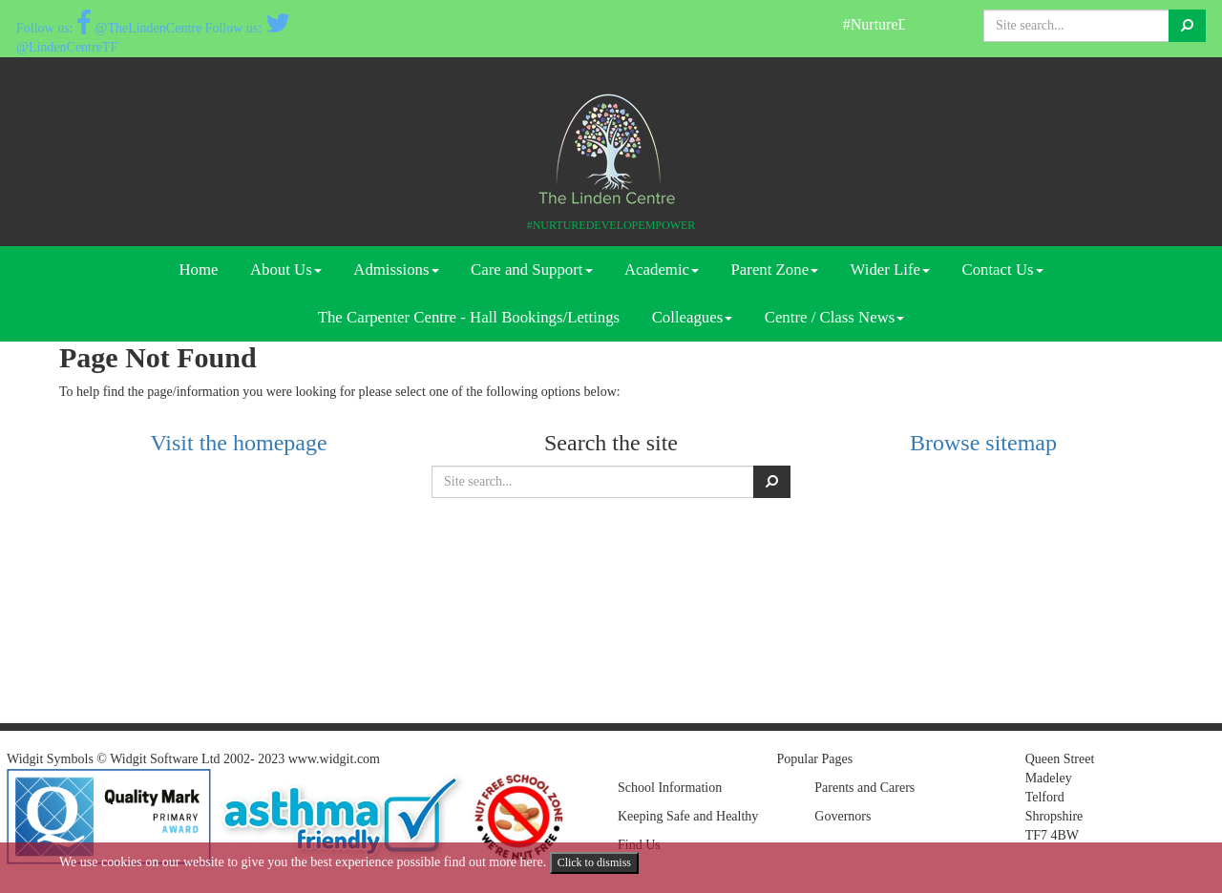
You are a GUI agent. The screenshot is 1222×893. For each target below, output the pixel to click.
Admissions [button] (395, 269)
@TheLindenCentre (139, 28)
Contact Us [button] (1002, 269)
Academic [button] (661, 269)
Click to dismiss (594, 862)
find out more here (493, 862)
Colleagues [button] (692, 317)
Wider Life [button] (890, 269)
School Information (670, 787)
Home (198, 269)
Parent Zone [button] (775, 269)
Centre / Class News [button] (835, 317)
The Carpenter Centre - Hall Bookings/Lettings (469, 317)
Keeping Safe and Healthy (688, 816)
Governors (842, 816)
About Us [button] (286, 269)
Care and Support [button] (531, 269)
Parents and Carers (864, 787)
